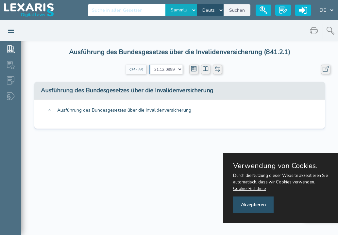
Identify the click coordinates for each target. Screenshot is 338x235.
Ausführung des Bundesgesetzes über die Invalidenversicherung (124, 110)
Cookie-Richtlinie (249, 189)
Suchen (237, 10)
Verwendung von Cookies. (275, 166)
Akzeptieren (253, 205)
